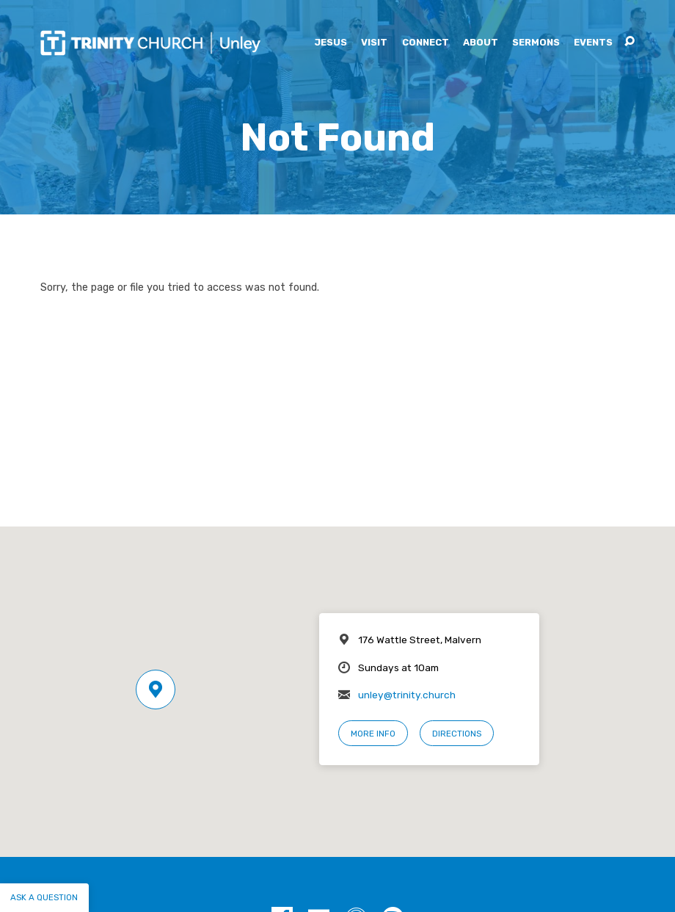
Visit (374, 43)
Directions (456, 733)
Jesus (330, 43)
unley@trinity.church (407, 695)
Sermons (536, 43)
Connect (425, 43)
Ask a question (44, 897)
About (480, 43)
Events (593, 43)
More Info (373, 733)
